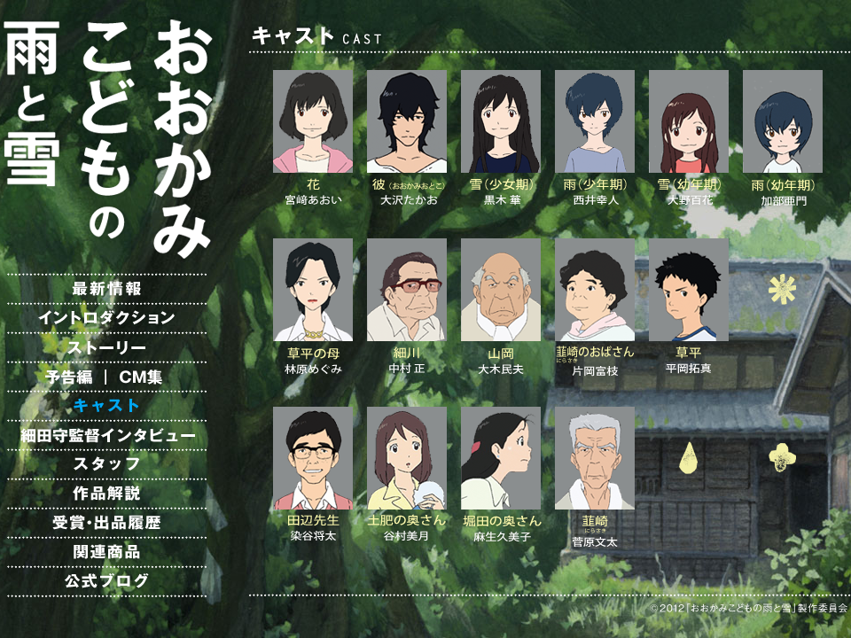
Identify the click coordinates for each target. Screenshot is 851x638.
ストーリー (106, 347)
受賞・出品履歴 (106, 523)
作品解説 (106, 493)
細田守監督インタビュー (106, 435)
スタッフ (106, 464)
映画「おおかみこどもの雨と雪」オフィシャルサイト (106, 136)
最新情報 (106, 289)
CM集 (159, 376)
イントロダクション (106, 318)
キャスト (106, 406)
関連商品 (106, 552)
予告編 (53, 376)
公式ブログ (106, 581)
